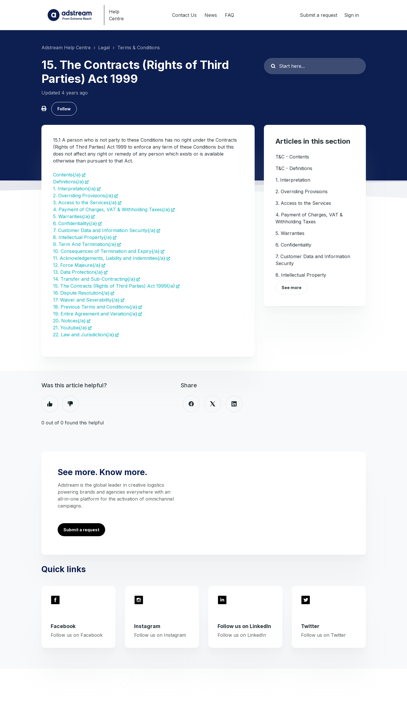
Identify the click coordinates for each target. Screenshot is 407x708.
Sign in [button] (351, 15)
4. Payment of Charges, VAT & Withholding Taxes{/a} (111, 209)
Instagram (147, 626)
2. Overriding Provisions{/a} (83, 195)
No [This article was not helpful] (70, 403)
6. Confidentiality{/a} (75, 223)
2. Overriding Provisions (301, 191)
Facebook (63, 626)
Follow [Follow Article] (64, 108)
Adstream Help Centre (66, 47)
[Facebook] (191, 404)
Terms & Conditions (138, 47)
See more (292, 287)
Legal (104, 47)
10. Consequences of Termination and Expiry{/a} (106, 251)
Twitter (310, 626)
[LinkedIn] (234, 404)
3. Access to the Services (303, 203)
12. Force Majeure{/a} (77, 265)
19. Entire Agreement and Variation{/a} (95, 314)
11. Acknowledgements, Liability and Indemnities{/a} (109, 258)
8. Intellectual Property (300, 275)
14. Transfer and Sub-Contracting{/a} (94, 279)
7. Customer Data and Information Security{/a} (104, 230)
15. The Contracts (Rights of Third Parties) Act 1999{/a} (114, 286)
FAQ (229, 15)
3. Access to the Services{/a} (85, 202)
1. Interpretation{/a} (74, 188)
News (211, 15)
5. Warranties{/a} (71, 216)
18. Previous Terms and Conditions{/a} (95, 307)
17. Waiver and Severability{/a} (86, 300)
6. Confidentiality (293, 245)
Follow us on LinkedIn (244, 626)
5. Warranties (289, 233)
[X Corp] (213, 404)
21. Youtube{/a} (70, 328)
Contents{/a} (67, 175)
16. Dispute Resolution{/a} (81, 293)
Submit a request (318, 15)
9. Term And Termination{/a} (84, 244)
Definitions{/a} (68, 182)
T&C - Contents (292, 157)
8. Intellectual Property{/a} (82, 237)
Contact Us (184, 15)
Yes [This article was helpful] (49, 403)
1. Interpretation (292, 180)
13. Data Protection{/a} (78, 272)
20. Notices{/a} (69, 321)
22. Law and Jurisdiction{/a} (83, 334)
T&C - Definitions (293, 168)
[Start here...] (315, 66)
